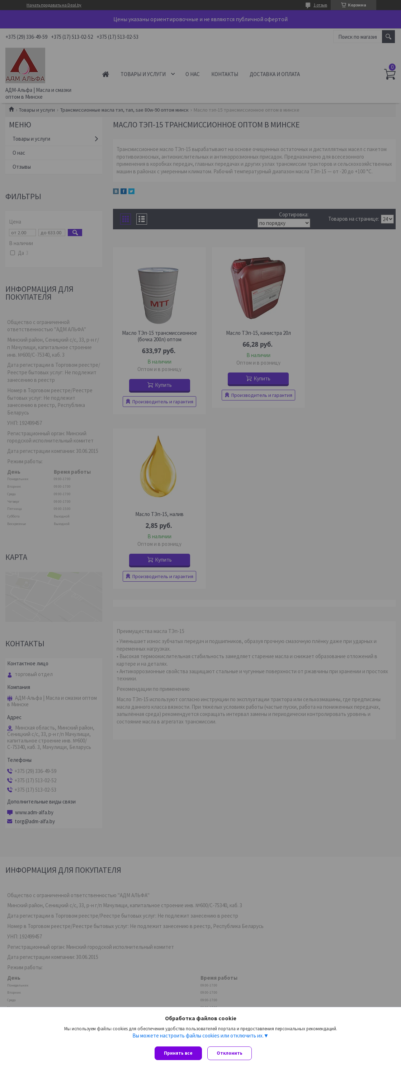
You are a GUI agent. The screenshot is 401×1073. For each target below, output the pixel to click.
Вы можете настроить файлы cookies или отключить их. (198, 1037)
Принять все (178, 1053)
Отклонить (231, 1053)
